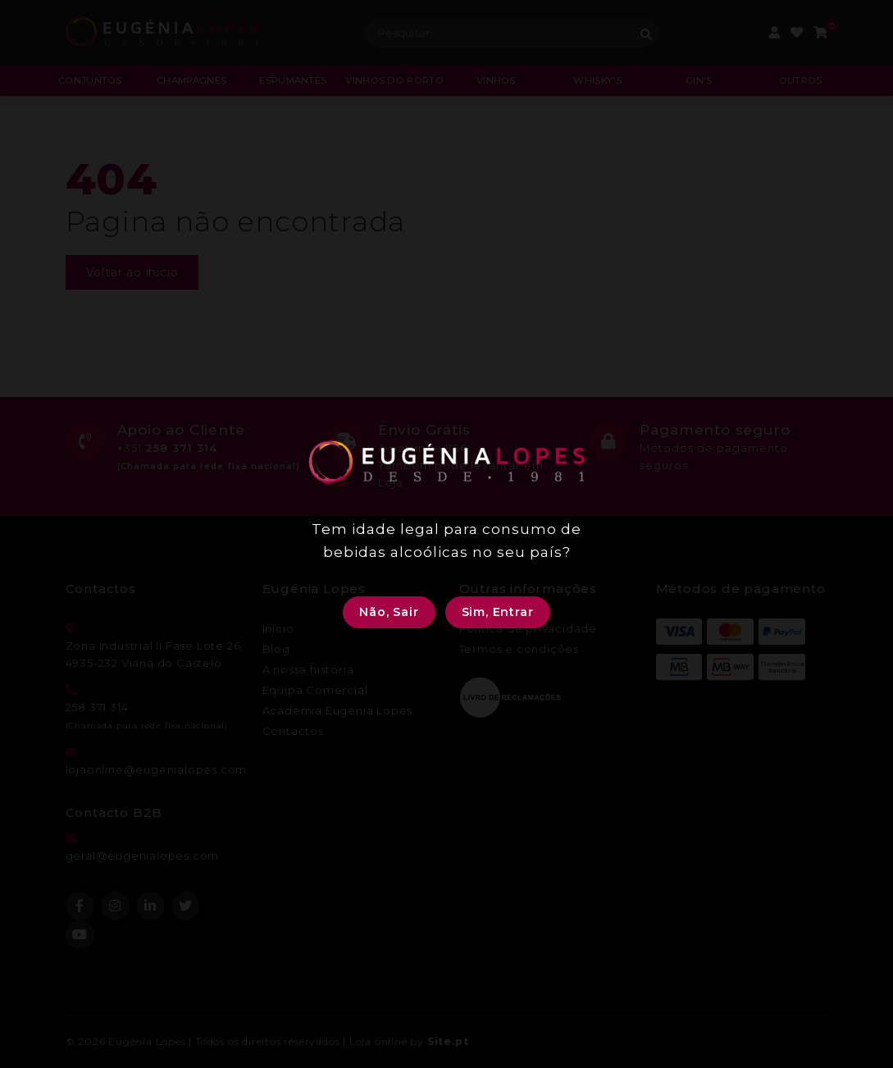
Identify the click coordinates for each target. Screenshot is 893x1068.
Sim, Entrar (498, 612)
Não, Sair (388, 612)
